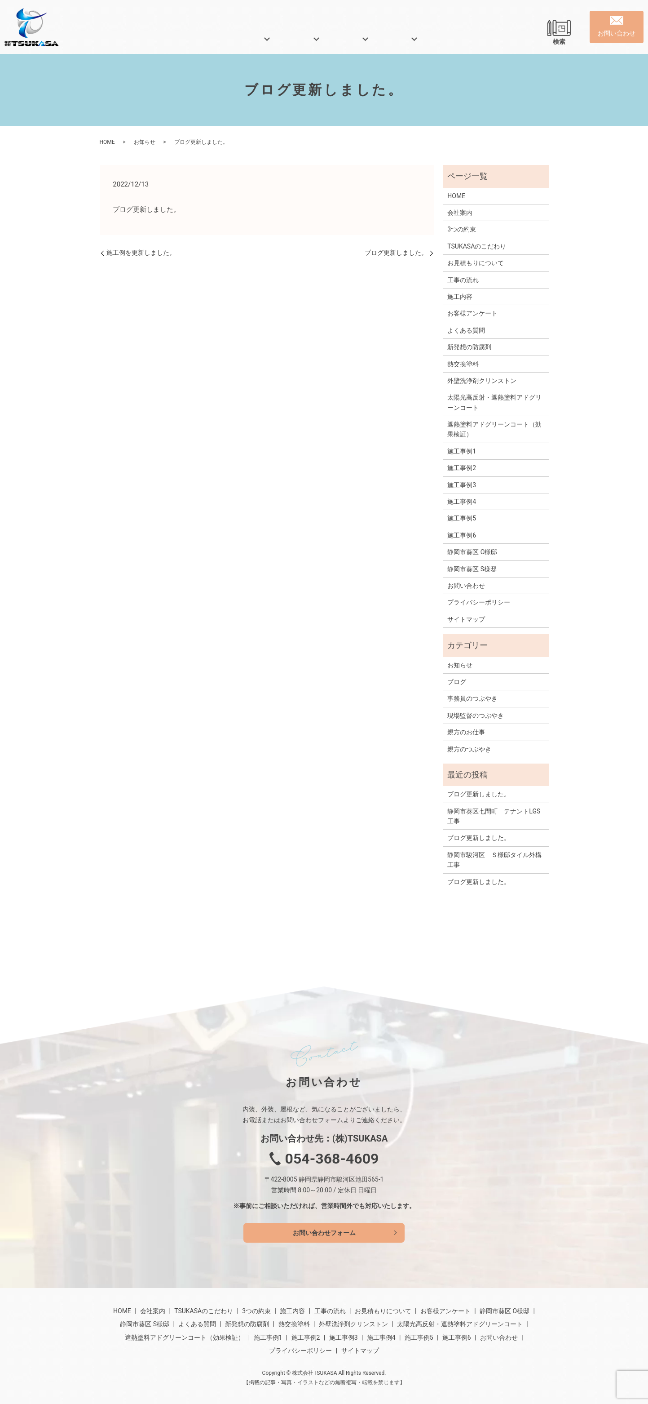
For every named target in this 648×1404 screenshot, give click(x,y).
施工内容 (459, 296)
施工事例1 (461, 451)
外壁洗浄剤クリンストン (481, 380)
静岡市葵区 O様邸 (472, 551)
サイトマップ (466, 619)
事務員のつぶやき (472, 698)
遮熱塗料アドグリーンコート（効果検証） (494, 429)
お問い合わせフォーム (324, 1232)
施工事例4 (461, 501)
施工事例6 (461, 535)
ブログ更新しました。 (396, 252)
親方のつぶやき (469, 749)
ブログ (456, 681)
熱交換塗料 (463, 364)
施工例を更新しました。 (141, 252)
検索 (559, 42)
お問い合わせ (466, 585)
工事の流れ (463, 280)
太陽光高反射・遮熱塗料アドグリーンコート (494, 402)
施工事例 (399, 42)
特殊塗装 (350, 42)
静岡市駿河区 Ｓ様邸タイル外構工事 (494, 859)
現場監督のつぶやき (475, 715)
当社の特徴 (249, 42)
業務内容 (301, 42)
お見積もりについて (475, 263)
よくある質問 (510, 42)
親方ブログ (451, 42)
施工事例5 (461, 518)
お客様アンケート (472, 313)
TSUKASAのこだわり (476, 246)
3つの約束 (461, 229)
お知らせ (144, 142)
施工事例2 (461, 467)
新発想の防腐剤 (469, 347)
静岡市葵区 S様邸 (472, 569)
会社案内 (197, 42)
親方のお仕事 (466, 732)
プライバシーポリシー (478, 602)
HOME (152, 42)
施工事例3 (461, 485)
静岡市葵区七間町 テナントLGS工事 (493, 816)
